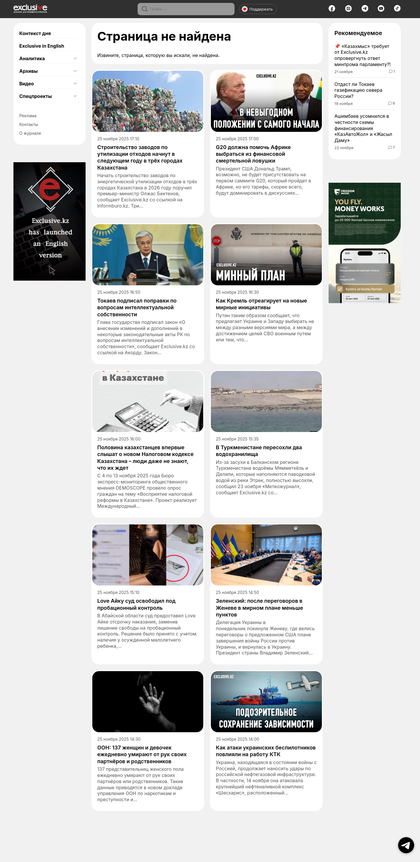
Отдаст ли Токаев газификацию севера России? (358, 90)
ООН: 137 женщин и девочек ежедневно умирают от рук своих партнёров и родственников (142, 754)
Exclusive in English (41, 46)
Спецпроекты (35, 96)
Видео (26, 84)
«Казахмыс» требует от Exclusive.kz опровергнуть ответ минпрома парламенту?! (362, 55)
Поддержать (257, 9)
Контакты (28, 124)
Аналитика (32, 58)
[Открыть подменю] (75, 58)
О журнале (30, 133)
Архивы (28, 71)
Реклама (28, 115)
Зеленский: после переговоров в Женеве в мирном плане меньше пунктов (259, 608)
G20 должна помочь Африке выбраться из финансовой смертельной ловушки (253, 154)
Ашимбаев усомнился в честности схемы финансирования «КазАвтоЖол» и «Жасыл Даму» (363, 128)
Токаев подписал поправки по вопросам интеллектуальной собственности (137, 307)
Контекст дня (35, 33)
